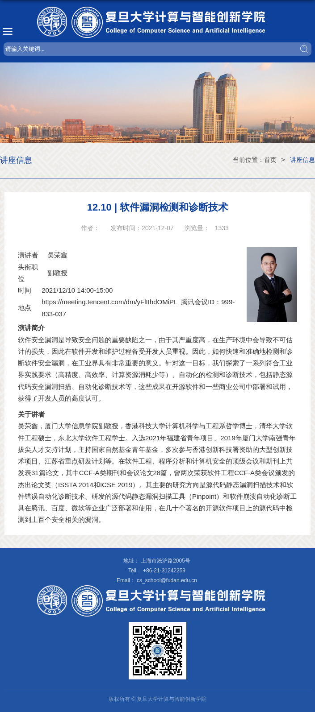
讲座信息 (302, 159)
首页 (270, 159)
